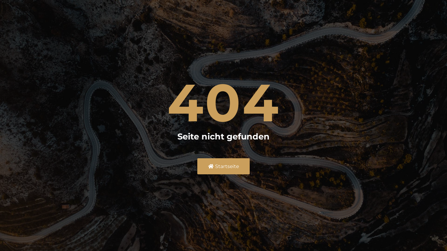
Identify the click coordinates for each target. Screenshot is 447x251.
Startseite (223, 166)
